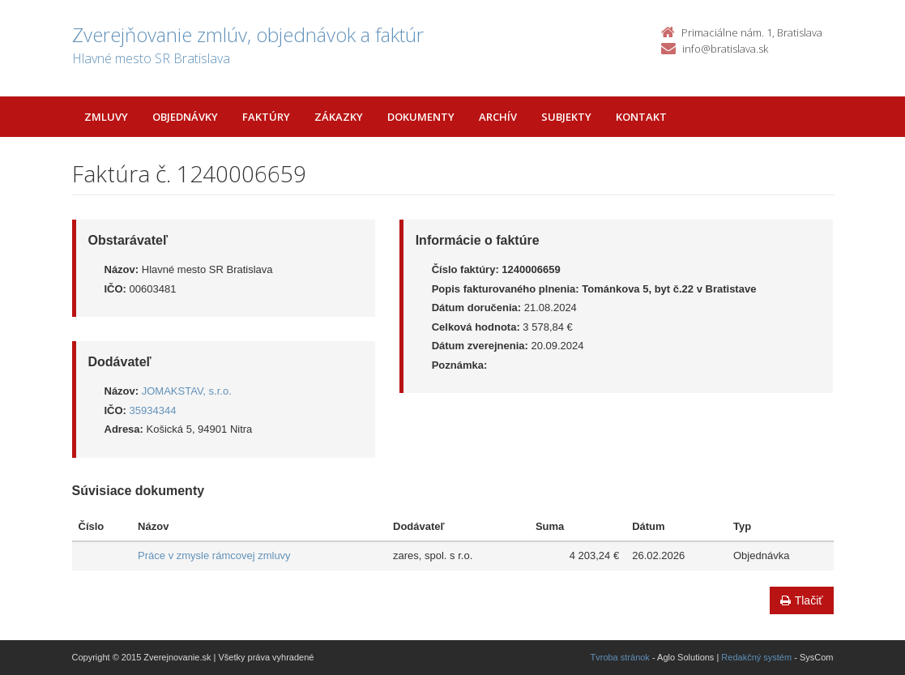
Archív (498, 116)
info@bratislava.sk (725, 48)
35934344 (153, 410)
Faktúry (266, 116)
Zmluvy (106, 116)
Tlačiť (801, 600)
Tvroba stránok (620, 657)
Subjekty (566, 116)
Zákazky (338, 116)
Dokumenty (421, 116)
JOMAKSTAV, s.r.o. (187, 391)
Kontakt (641, 116)
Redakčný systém (756, 657)
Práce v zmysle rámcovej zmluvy (214, 555)
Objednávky (185, 116)
